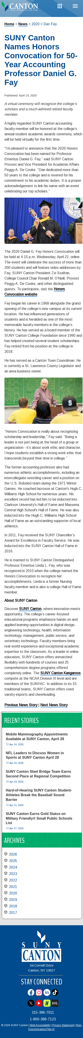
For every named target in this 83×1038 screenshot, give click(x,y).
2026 (13, 854)
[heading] (21, 7)
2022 (13, 880)
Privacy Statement (63, 1025)
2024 (13, 867)
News (23, 24)
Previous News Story (20, 705)
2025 (13, 861)
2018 (13, 906)
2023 (13, 874)
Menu (75, 6)
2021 (13, 887)
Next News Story (54, 705)
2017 (13, 913)
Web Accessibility (40, 1025)
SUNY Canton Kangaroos (60, 673)
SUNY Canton (30, 609)
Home (9, 24)
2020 (13, 893)
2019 (13, 900)
